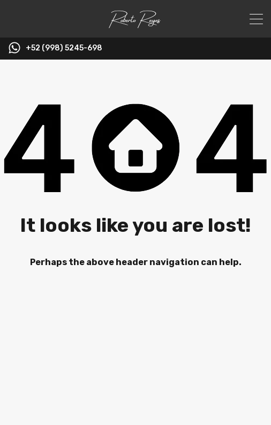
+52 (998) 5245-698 (64, 48)
